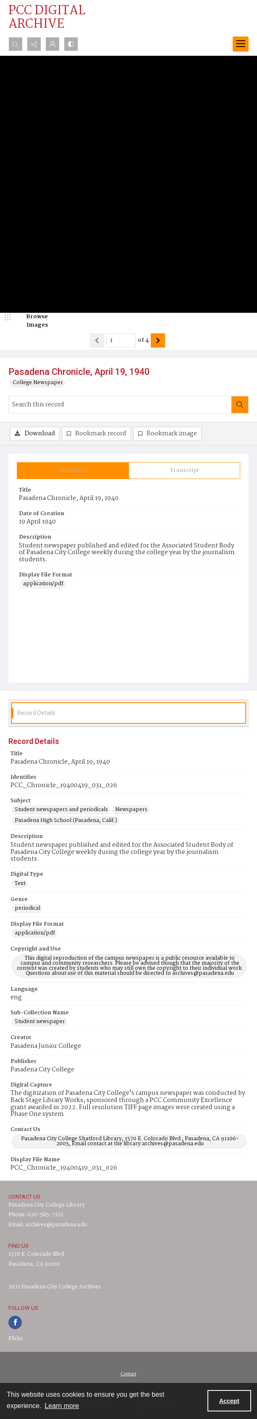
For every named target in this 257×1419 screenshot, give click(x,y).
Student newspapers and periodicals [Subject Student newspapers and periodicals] (61, 810)
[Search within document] (239, 404)
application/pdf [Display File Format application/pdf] (43, 584)
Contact (128, 1374)
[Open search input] (15, 44)
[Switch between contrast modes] (71, 44)
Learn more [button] (62, 1405)
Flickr (15, 1338)
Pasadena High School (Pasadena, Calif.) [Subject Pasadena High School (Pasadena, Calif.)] (66, 821)
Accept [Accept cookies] (229, 1401)
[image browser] (31, 321)
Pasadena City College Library (46, 1205)
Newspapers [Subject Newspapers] (131, 810)
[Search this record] (120, 404)
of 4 (143, 340)
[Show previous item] (97, 340)
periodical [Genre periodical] (27, 908)
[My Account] (52, 44)
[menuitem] (128, 1374)
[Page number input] (121, 340)
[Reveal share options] (34, 44)
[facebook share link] (15, 1322)
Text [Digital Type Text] (20, 884)
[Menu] (241, 44)
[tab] (72, 471)
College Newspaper (38, 383)
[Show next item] (158, 340)
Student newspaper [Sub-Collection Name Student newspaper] (40, 1022)
